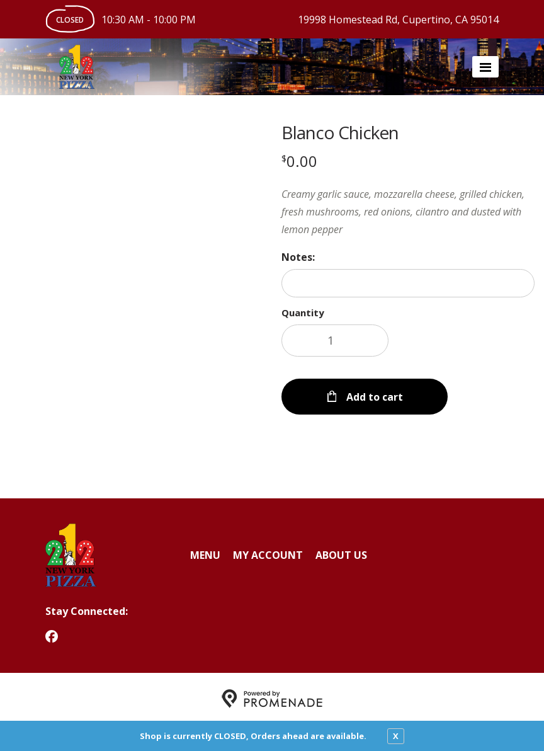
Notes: (298, 257)
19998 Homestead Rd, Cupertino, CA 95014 (398, 19)
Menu (205, 551)
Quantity (302, 312)
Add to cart (373, 393)
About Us (341, 551)
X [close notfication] (396, 736)
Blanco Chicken (340, 132)
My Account (268, 551)
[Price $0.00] (299, 161)
